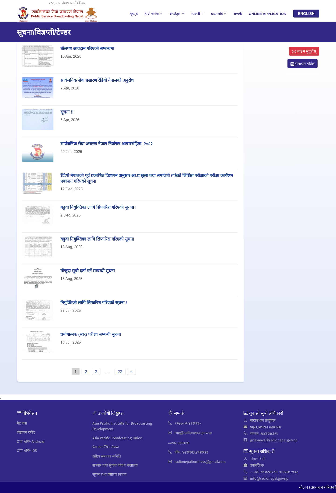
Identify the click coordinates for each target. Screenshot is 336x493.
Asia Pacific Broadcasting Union (117, 438)
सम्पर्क (238, 13)
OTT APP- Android (30, 442)
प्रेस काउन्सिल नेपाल (105, 447)
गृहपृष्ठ (134, 13)
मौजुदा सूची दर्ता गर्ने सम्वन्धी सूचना (87, 270)
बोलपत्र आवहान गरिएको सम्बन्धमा (87, 48)
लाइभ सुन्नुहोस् (304, 51)
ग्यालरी (197, 13)
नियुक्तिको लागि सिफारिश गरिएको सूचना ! (93, 302)
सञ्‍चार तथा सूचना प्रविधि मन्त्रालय (115, 465)
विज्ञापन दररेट (26, 432)
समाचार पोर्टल (302, 63)
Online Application (267, 13)
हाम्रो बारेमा (153, 13)
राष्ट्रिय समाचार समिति (106, 456)
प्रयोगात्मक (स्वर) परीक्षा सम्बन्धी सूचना (90, 334)
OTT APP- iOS (27, 451)
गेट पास (22, 423)
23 (120, 371)
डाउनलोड (219, 13)
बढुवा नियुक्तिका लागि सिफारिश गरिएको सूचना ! (98, 207)
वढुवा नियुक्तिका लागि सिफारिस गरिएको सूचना (97, 239)
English (306, 13)
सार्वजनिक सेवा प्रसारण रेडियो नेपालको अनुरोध (97, 80)
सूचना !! (67, 112)
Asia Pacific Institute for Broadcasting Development (122, 426)
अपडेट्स (177, 13)
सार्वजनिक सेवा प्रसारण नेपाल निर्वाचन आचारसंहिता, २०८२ (106, 143)
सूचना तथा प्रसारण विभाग (109, 475)
